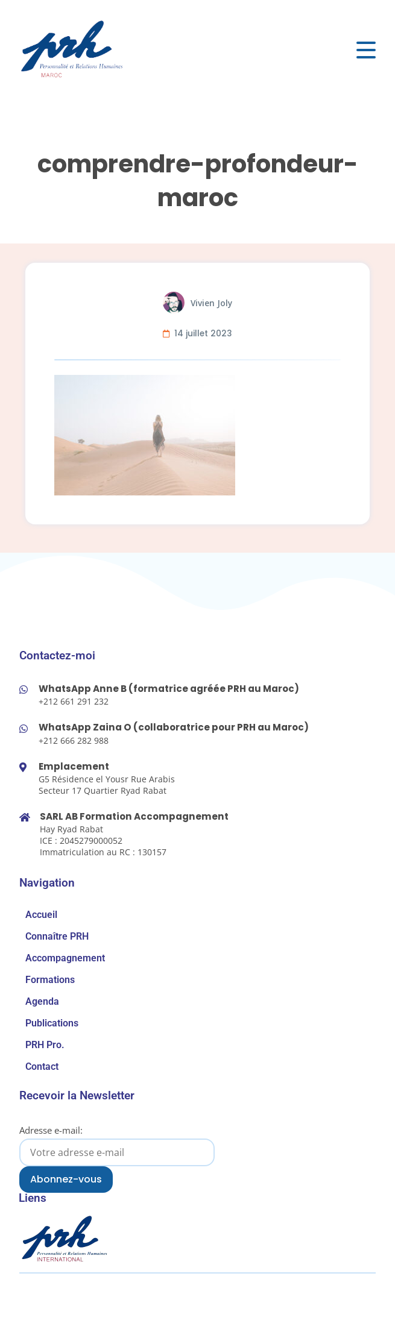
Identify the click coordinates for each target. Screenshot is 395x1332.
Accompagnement (65, 958)
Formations (50, 979)
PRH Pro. (45, 1045)
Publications (51, 1023)
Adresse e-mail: (117, 1145)
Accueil (41, 914)
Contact (41, 1066)
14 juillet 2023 (203, 333)
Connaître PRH (57, 936)
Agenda (42, 1001)
